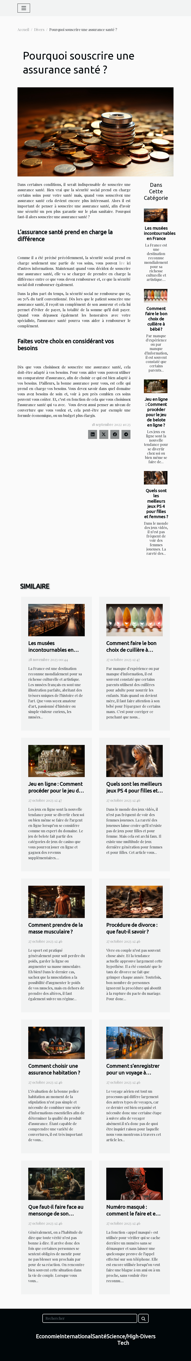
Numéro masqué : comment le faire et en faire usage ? (132, 1213)
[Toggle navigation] (23, 8)
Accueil (23, 29)
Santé (99, 1336)
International (76, 1336)
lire (122, 263)
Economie (48, 1336)
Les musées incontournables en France (160, 233)
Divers (39, 29)
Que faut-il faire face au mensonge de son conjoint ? (55, 1213)
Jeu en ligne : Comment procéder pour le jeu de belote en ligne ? (156, 412)
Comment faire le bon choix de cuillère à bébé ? (156, 319)
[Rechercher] (89, 1318)
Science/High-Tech (123, 1339)
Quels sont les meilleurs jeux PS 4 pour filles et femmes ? (156, 503)
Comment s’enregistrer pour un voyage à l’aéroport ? (132, 1072)
